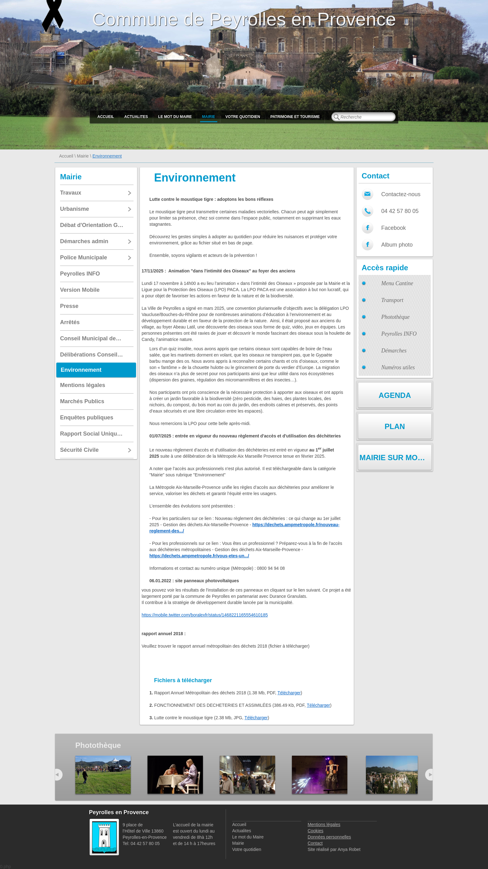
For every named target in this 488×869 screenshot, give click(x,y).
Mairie (208, 117)
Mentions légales (323, 824)
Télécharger (289, 692)
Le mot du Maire (175, 117)
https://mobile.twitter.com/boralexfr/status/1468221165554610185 (205, 614)
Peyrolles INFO (399, 334)
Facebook (393, 228)
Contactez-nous (400, 194)
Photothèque (395, 317)
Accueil (105, 117)
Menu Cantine (397, 283)
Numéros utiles (398, 367)
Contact (314, 843)
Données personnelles (329, 836)
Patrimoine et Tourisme (295, 117)
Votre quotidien (242, 117)
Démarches (393, 350)
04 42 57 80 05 (400, 211)
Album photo (397, 245)
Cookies (315, 830)
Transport (392, 300)
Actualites (136, 117)
